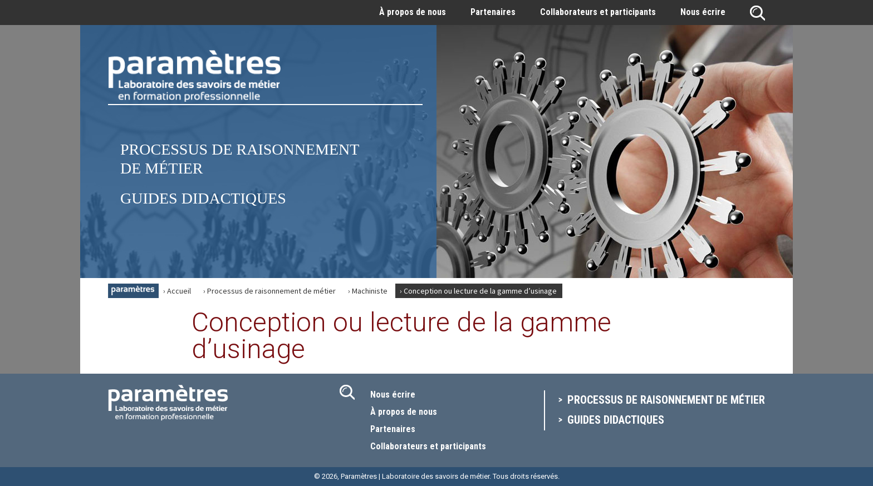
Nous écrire (702, 12)
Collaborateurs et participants (598, 12)
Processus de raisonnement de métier (666, 399)
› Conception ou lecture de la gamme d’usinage (478, 291)
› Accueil (177, 291)
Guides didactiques (203, 198)
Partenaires (493, 12)
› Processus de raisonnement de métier (269, 291)
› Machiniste (368, 291)
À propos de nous (412, 12)
